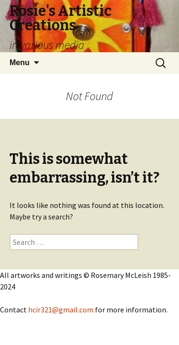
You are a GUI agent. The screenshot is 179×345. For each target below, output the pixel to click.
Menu (20, 62)
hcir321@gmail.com (61, 309)
